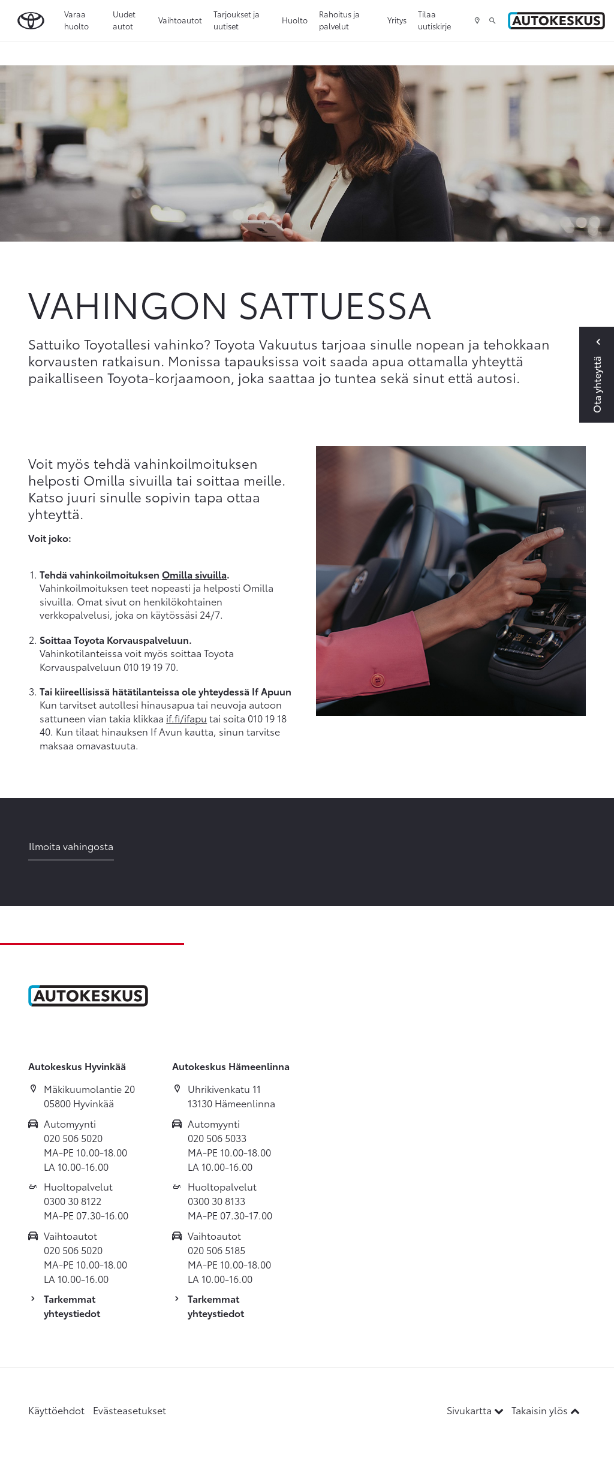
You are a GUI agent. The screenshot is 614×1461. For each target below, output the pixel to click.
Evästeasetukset (129, 1410)
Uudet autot (124, 19)
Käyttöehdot (56, 1410)
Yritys (397, 19)
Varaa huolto (76, 19)
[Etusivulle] (556, 20)
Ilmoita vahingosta (71, 845)
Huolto (295, 19)
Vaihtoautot (180, 19)
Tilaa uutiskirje (434, 19)
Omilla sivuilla (194, 574)
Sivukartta (476, 1410)
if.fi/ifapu (186, 718)
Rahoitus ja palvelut (339, 19)
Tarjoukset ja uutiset (236, 19)
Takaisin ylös (545, 1410)
